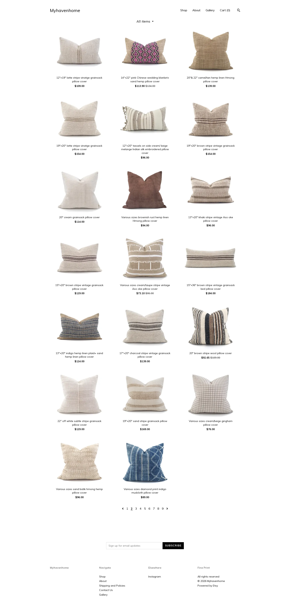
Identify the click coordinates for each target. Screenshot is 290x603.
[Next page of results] (167, 508)
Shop (183, 10)
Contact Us (106, 590)
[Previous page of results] (123, 508)
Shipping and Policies (112, 585)
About (196, 10)
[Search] (238, 11)
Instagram (154, 576)
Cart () (225, 10)
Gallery (210, 10)
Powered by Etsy (208, 585)
